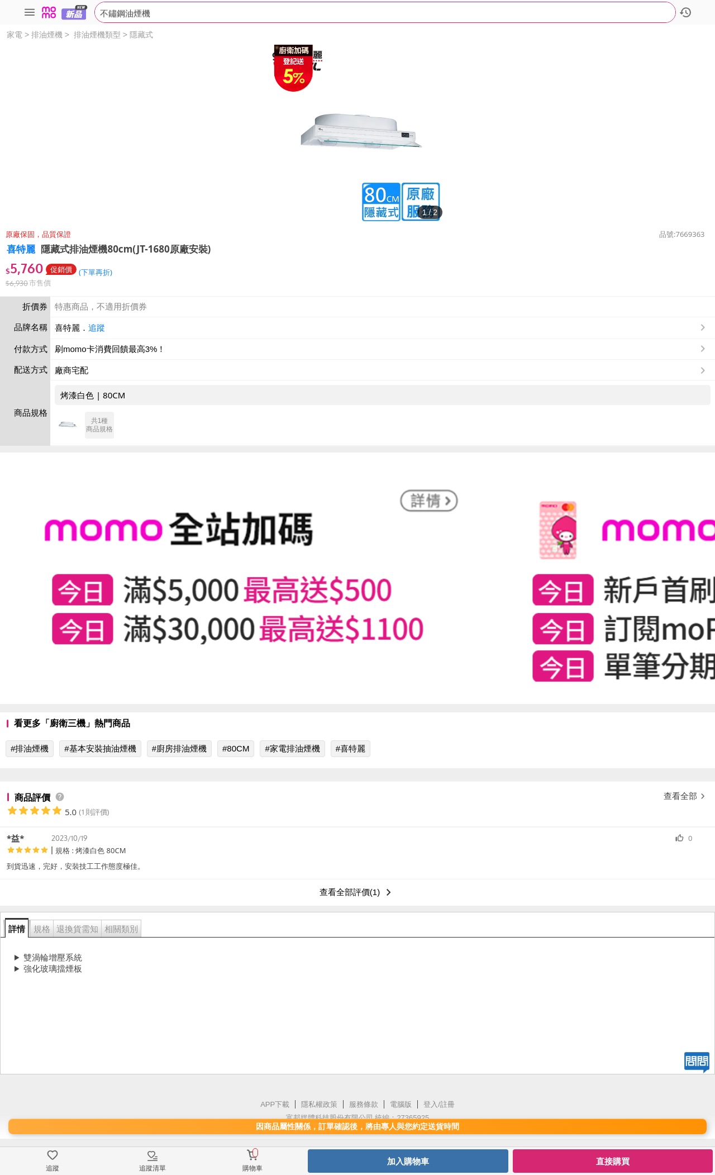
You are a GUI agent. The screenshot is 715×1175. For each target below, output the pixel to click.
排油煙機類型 (97, 34)
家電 (14, 34)
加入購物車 (408, 1161)
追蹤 (96, 327)
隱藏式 (141, 34)
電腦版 (401, 1104)
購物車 (252, 1168)
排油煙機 (47, 34)
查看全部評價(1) (357, 892)
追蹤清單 (152, 1168)
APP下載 (274, 1104)
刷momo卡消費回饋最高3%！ (110, 349)
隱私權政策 (319, 1104)
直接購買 (613, 1161)
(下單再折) (95, 272)
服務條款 (363, 1104)
